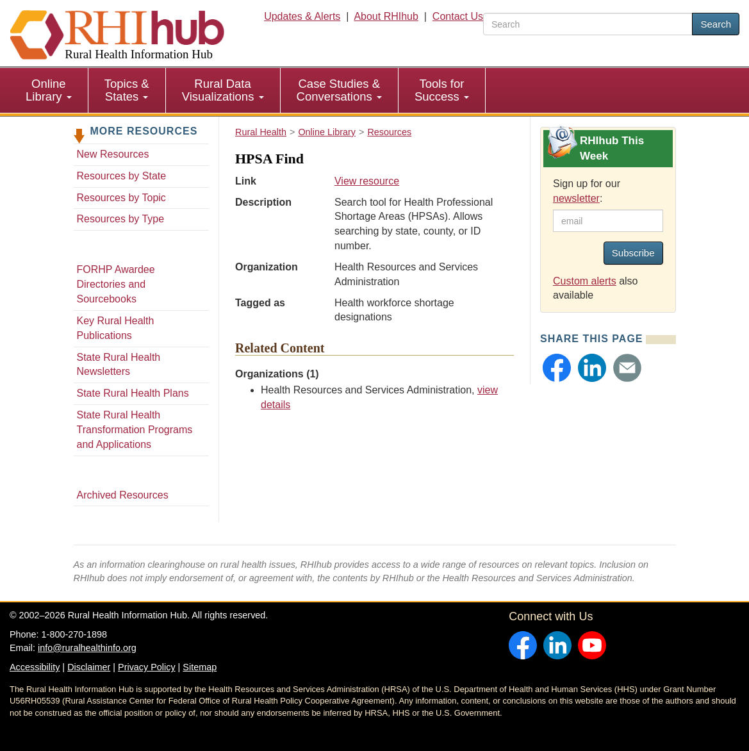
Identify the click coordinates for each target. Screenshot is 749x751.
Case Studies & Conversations (339, 90)
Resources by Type (121, 218)
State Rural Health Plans (133, 393)
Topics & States (126, 90)
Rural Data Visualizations (223, 90)
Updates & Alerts (302, 16)
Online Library (49, 90)
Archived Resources (123, 495)
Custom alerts (584, 281)
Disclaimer (88, 667)
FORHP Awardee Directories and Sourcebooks (116, 284)
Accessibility (35, 667)
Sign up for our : (586, 191)
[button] (556, 367)
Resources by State (122, 175)
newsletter (576, 198)
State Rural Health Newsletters (119, 364)
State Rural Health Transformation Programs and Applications (135, 429)
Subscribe (633, 252)
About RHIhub (386, 16)
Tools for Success (442, 90)
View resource (366, 181)
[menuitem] (49, 90)
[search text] (588, 24)
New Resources (113, 154)
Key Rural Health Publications (115, 328)
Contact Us (457, 16)
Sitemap (200, 667)
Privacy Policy (147, 667)
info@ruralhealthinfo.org (87, 648)
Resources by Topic (121, 197)
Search (715, 24)
